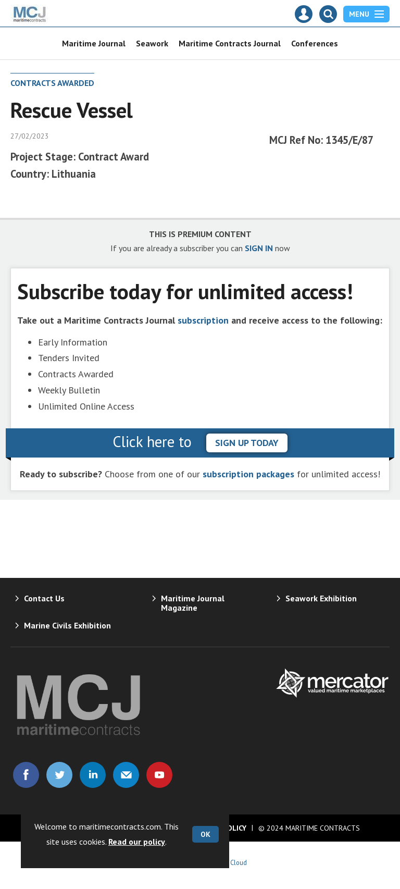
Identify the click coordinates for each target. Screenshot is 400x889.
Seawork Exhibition (321, 598)
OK (205, 834)
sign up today (247, 443)
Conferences (314, 43)
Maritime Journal (94, 43)
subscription (203, 320)
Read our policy (136, 841)
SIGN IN (259, 248)
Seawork (152, 43)
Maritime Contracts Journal (230, 43)
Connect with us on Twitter (59, 774)
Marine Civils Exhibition (67, 625)
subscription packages (248, 474)
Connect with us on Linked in (92, 774)
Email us (126, 774)
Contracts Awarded (52, 83)
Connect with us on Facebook (26, 774)
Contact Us (44, 598)
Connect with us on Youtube (159, 774)
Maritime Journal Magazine (192, 603)
